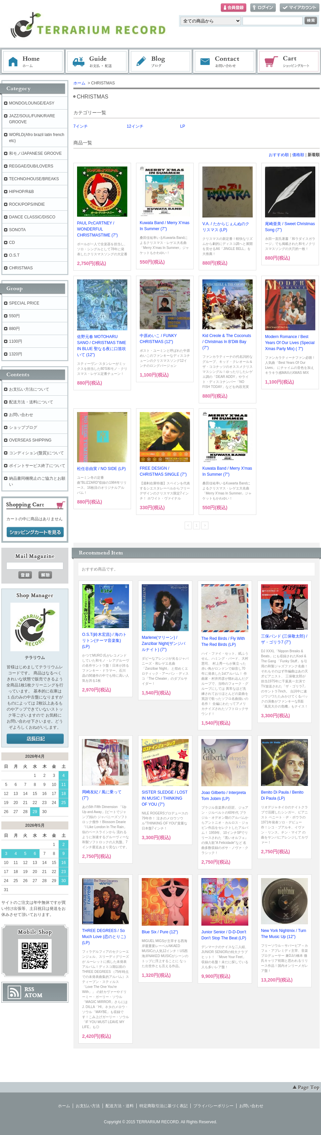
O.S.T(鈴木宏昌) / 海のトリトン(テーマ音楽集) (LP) (104, 640)
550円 (14, 316)
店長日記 (35, 739)
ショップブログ (23, 427)
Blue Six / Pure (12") (160, 932)
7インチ (80, 126)
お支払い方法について (29, 389)
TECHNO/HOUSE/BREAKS (34, 179)
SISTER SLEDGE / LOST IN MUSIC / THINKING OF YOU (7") (165, 798)
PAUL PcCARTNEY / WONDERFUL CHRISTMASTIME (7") (97, 229)
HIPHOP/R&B (21, 191)
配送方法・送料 (120, 1106)
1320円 (15, 354)
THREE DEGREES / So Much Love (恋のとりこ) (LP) (104, 936)
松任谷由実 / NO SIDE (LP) (101, 468)
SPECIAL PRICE (24, 303)
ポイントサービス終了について (37, 465)
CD (12, 242)
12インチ (135, 126)
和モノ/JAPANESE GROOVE (35, 153)
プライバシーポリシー (213, 1106)
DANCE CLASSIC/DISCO (32, 217)
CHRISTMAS (21, 268)
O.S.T (14, 255)
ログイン (263, 7)
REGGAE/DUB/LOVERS (31, 166)
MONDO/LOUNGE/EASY (31, 103)
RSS (29, 989)
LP (182, 126)
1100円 (15, 341)
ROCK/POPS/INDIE (27, 204)
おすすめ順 (279, 154)
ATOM (33, 995)
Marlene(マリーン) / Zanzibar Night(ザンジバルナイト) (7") (163, 643)
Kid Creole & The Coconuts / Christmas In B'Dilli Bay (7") (226, 341)
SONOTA (17, 229)
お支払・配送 (96, 62)
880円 (14, 328)
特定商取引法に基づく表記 (163, 1106)
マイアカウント (299, 7)
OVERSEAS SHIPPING (30, 440)
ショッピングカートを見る (35, 532)
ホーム (32, 62)
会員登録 (233, 7)
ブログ (160, 62)
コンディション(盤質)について (36, 453)
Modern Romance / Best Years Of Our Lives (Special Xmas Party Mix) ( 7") (290, 342)
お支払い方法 (88, 1106)
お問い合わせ (224, 62)
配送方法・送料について (31, 402)
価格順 (298, 154)
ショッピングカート (289, 62)
